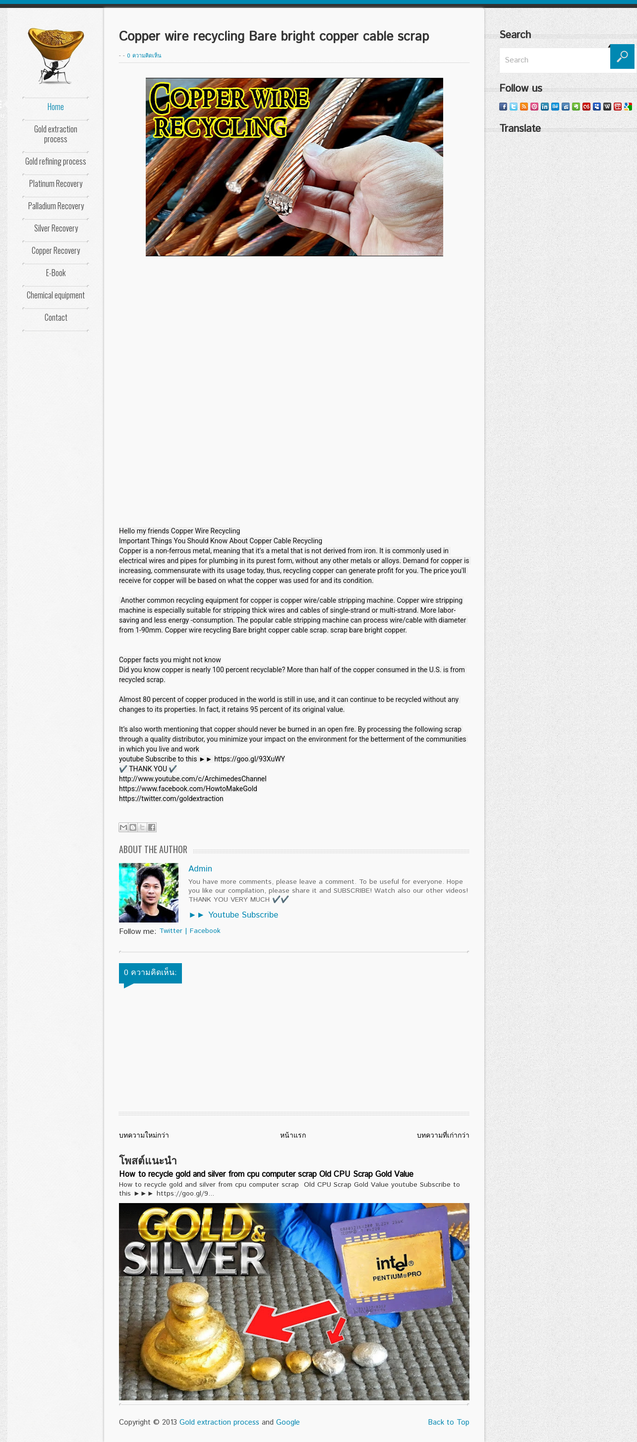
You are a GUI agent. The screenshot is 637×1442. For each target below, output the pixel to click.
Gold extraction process (55, 134)
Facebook (205, 931)
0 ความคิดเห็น (144, 56)
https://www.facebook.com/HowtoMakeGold (188, 789)
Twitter (170, 931)
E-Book (55, 273)
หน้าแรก (293, 1136)
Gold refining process (55, 161)
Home (56, 107)
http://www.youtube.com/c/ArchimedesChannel (193, 779)
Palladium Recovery (56, 206)
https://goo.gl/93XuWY (249, 759)
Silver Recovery (56, 228)
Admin (200, 869)
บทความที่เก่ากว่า (443, 1136)
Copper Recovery (56, 250)
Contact (56, 317)
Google (288, 1422)
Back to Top (448, 1422)
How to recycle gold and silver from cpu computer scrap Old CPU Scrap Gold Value (266, 1174)
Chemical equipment (56, 295)
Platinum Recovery (55, 183)
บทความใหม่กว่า (144, 1136)
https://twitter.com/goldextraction (171, 799)
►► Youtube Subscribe (233, 915)
